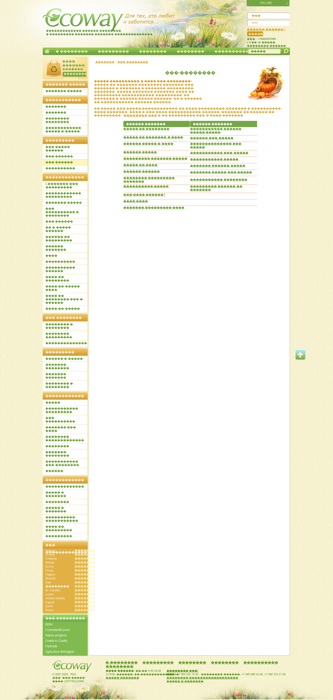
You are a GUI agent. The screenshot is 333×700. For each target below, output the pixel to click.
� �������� (72, 51)
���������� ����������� (61, 518)
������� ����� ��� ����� (221, 172)
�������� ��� (140, 115)
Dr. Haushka (52, 590)
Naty (48, 582)
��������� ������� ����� (155, 158)
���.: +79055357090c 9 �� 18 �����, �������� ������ (266, 42)
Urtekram (51, 558)
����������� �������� (218, 179)
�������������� (66, 343)
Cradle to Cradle (56, 641)
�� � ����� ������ (58, 229)
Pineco (49, 610)
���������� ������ (60, 269)
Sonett (49, 606)
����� (52, 402)
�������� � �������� (59, 326)
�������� (153, 51)
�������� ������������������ (202, 677)
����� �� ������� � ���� (153, 137)
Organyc (50, 574)
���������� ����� (146, 186)
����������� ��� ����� (219, 153)
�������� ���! (182, 670)
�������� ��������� (58, 335)
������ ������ (141, 171)
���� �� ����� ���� (62, 288)
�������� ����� (75, 75)
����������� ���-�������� (62, 463)
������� (47, 51)
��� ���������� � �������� (62, 212)
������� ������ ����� (217, 165)
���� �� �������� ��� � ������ (64, 299)
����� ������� (122, 677)
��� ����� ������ (57, 148)
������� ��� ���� (60, 429)
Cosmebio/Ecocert (57, 630)
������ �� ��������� (58, 238)
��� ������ (59, 156)
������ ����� (140, 152)
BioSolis (50, 578)
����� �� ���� (140, 165)
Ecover (49, 566)
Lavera (49, 594)
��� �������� (132, 61)
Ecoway (50, 554)
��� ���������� (60, 419)
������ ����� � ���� (148, 143)
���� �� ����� (62, 308)
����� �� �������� (146, 129)
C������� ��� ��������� (61, 185)
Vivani (49, 570)
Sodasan (50, 550)
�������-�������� (57, 453)
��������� (113, 51)
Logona (50, 602)
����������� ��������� (61, 410)
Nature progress (56, 635)
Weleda (49, 562)
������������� (64, 486)
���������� (231, 51)
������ (54, 471)
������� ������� (55, 375)
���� (51, 255)
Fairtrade (51, 646)
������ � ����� (64, 358)
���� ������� (73, 63)
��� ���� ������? (144, 194)
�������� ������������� (64, 438)
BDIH (49, 624)
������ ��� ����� (211, 138)
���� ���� (135, 201)
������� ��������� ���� (154, 207)
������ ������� (55, 247)
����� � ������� (55, 494)
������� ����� (63, 91)
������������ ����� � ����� (63, 129)
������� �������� (57, 366)
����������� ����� (214, 159)
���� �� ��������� (58, 528)
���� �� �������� (57, 278)
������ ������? (266, 29)
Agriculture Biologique (59, 651)
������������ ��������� (63, 194)
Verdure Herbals (55, 598)
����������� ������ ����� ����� (215, 130)
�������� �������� (57, 120)
